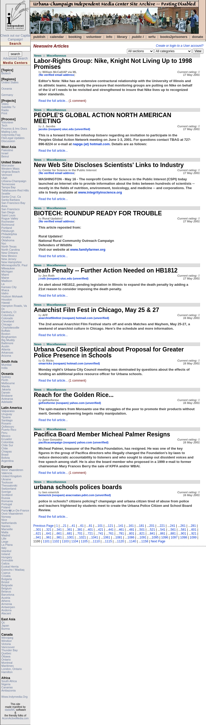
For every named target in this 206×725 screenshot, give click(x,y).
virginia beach (10, 171)
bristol (5, 582)
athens (5, 600)
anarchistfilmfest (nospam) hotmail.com (65, 318)
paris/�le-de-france (15, 510)
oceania (6, 88)
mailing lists (9, 131)
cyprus (5, 572)
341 (59, 529)
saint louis (8, 215)
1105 (84, 541)
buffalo (5, 330)
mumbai (6, 364)
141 (121, 526)
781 (121, 533)
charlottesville (10, 327)
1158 (144, 541)
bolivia (5, 457)
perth (4, 380)
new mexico (9, 255)
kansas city (9, 287)
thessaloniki (9, 485)
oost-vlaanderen (12, 513)
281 (193, 526)
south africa (9, 681)
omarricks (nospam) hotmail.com (60, 363)
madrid (5, 535)
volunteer (7, 122)
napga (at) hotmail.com (91, 144)
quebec (6, 653)
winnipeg (7, 637)
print (4, 113)
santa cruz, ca (11, 196)
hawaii (5, 302)
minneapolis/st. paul (14, 265)
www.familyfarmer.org (87, 249)
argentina (7, 460)
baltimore (7, 343)
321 (49, 529)
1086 (130, 537)
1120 (120, 541)
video (5, 103)
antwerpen (8, 607)
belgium (6, 588)
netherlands (9, 522)
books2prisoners (174, 37)
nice (4, 519)
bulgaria (6, 579)
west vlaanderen (12, 469)
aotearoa (7, 398)
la (2, 283)
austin (5, 346)
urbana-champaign (13, 181)
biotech (6, 73)
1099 (193, 537)
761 (111, 533)
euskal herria (9, 566)
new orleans (9, 252)
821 (142, 533)
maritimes (7, 665)
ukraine (6, 479)
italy (4, 547)
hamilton (6, 672)
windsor (6, 640)
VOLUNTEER (94, 37)
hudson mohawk (12, 296)
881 (173, 533)
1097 (174, 537)
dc (3, 308)
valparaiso (8, 411)
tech (4, 125)
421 (100, 529)
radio (5, 110)
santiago (6, 420)
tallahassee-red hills (15, 190)
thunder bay (9, 650)
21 (64, 526)
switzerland (8, 488)
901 (183, 533)
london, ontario (11, 668)
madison (6, 280)
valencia (6, 473)
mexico (5, 435)
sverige (6, 491)
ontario (6, 659)
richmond (7, 224)
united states (9, 82)
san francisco (10, 209)
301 (38, 529)
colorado (7, 318)
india (4, 367)
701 (79, 533)
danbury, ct (8, 312)
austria (5, 597)
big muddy (8, 340)
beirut (5, 156)
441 (111, 529)
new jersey (8, 259)
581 (183, 529)
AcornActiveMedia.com (15, 718)
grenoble (7, 560)
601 (193, 529)
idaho (5, 293)
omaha (6, 237)
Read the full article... (53, 101)
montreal (6, 662)
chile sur (7, 445)
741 (100, 533)
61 (82, 526)
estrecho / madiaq (12, 569)
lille (4, 538)
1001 (70, 537)
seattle (5, 193)
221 (162, 526)
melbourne (8, 383)
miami (5, 274)
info (109, 37)
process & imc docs (14, 128)
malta (4, 532)
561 (173, 529)
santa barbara (10, 199)
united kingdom (11, 476)
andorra (6, 610)
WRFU (151, 37)
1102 (55, 541)
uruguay (6, 414)
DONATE (197, 37)
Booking (75, 37)
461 (121, 529)
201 (151, 526)
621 (38, 533)
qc (3, 622)
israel (4, 153)
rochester (7, 221)
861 (162, 533)
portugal (6, 504)
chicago (6, 324)
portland (6, 227)
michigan (7, 271)
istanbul (6, 551)
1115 (108, 541)
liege (4, 541)
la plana (6, 544)
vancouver (8, 647)
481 (131, 529)
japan (5, 625)
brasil (5, 454)
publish (39, 37)
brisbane (6, 395)
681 (69, 533)
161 (131, 526)
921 (193, 533)
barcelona (7, 594)
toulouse (7, 482)
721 (90, 533)
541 (162, 529)
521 (152, 529)
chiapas (6, 451)
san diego (8, 212)
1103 (65, 541)
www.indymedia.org (14, 696)
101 (100, 526)
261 (183, 526)
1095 (155, 537)
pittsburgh (7, 230)
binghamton (9, 336)
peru (4, 432)
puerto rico (8, 429)
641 (49, 533)
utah (4, 177)
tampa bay (8, 187)
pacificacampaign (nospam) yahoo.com (65, 442)
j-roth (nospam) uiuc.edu (55, 278)
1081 (119, 537)
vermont (6, 174)
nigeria (5, 684)
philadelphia (9, 234)
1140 (132, 541)
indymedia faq (10, 134)
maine (5, 277)
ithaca (5, 290)
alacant (6, 613)
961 (49, 537)
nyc (3, 243)
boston (5, 333)
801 (131, 533)
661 (59, 533)
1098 (183, 537)
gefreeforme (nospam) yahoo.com (61, 402)
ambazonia (8, 690)
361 (69, 529)
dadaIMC (10, 709)
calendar (57, 37)
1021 (82, 537)
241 (172, 526)
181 (141, 526)
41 (73, 526)
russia (5, 498)
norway (6, 516)
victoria (6, 644)
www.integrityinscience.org (100, 192)
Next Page (158, 541)
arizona (6, 355)
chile (4, 448)
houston (6, 299)
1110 (96, 541)
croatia (5, 575)
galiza (5, 563)
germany (7, 94)
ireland (5, 554)
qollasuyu (7, 426)
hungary (6, 557)
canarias (7, 687)
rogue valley (9, 218)
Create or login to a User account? (179, 46)
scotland (6, 494)
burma (5, 628)
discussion (8, 141)
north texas (9, 246)
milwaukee (8, 268)
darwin (5, 392)
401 (90, 529)
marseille (7, 529)
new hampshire (11, 262)
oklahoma (7, 240)
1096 (164, 537)
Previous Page (43, 526)
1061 (106, 537)
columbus (7, 315)
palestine (7, 150)
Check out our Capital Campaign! (15, 37)
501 (142, 529)
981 (59, 537)
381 (79, 529)
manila (5, 386)
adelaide (6, 401)
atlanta (5, 349)
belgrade (7, 585)
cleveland (7, 321)
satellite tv (8, 107)
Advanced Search (15, 58)
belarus (6, 591)
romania (7, 501)
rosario (6, 423)
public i (138, 37)
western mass (10, 168)
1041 (94, 537)
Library (122, 37)
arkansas (7, 352)
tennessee (8, 184)
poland (5, 507)
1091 (143, 537)
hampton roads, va (14, 305)
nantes (5, 526)
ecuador (6, 439)
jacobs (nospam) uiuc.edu (56, 129)
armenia (6, 604)
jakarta (6, 389)
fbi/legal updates (12, 137)
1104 (74, 541)
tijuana (6, 417)
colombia (7, 442)
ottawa (5, 656)
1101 (46, 541)
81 (90, 526)
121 (110, 526)
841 (152, 533)
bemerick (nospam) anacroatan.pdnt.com (66, 495)
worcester (7, 165)
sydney (6, 376)
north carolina (10, 249)
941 (38, 537)
